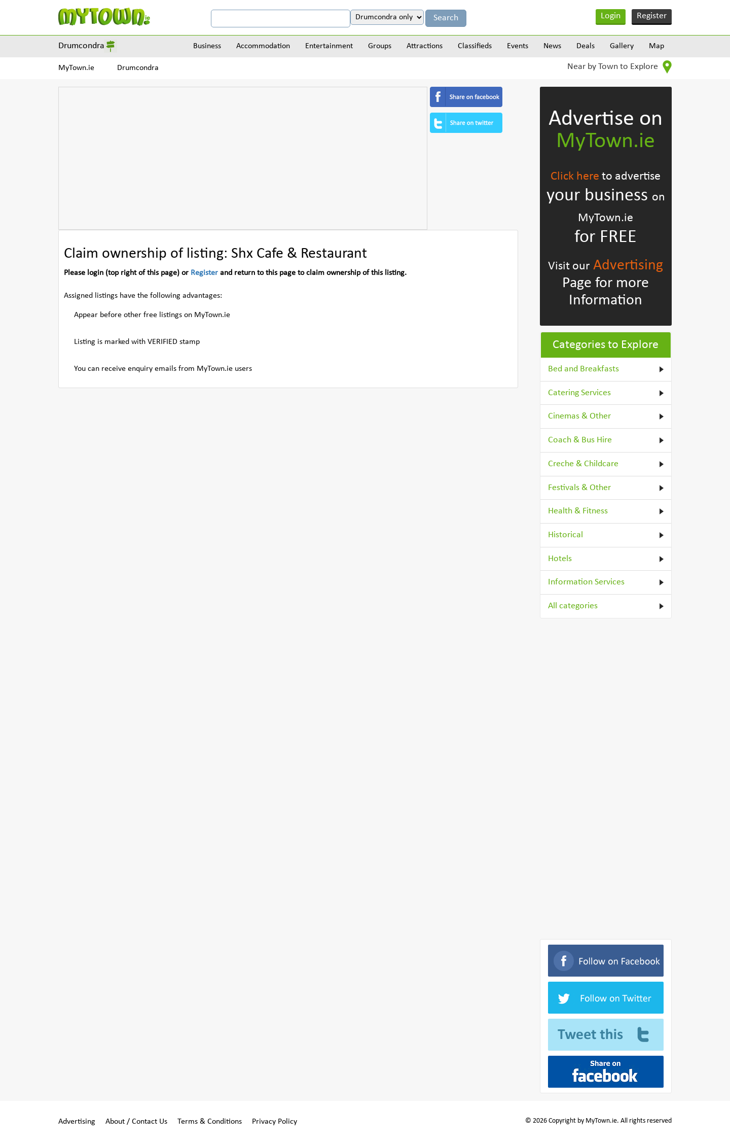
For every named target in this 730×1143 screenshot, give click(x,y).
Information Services (586, 582)
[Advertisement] (243, 158)
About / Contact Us (136, 1122)
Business (207, 46)
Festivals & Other (579, 488)
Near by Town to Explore (619, 67)
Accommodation (263, 46)
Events (517, 46)
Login (610, 16)
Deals (585, 46)
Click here (575, 176)
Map (656, 46)
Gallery (622, 46)
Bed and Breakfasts (583, 369)
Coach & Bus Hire (580, 440)
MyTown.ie (76, 68)
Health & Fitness (578, 511)
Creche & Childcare (583, 464)
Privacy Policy (274, 1122)
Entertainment (329, 46)
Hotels (560, 559)
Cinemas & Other (579, 416)
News (552, 46)
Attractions (425, 46)
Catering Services (579, 393)
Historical (565, 535)
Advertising (628, 265)
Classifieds (475, 46)
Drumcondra (81, 46)
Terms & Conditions (209, 1122)
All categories (573, 606)
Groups (379, 46)
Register (652, 16)
